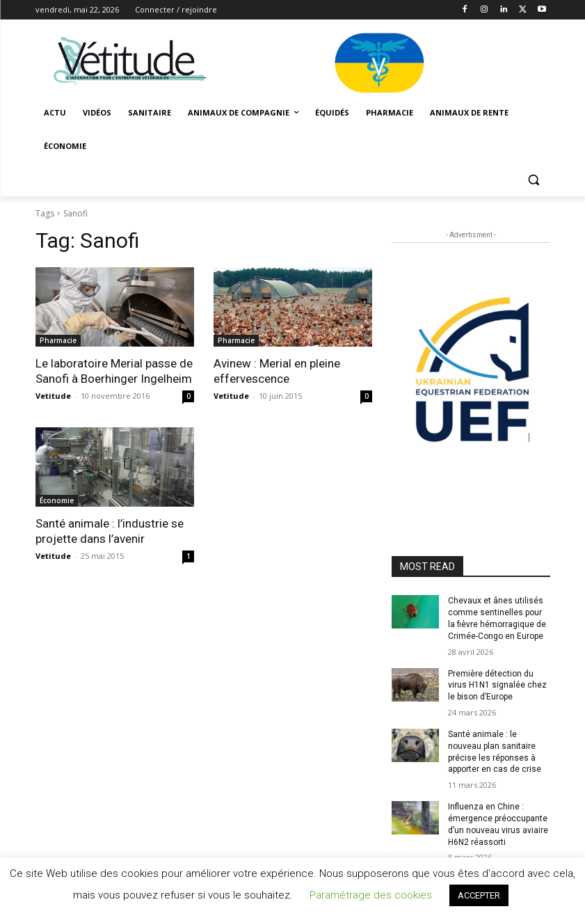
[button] (534, 180)
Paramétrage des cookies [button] (371, 895)
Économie (57, 500)
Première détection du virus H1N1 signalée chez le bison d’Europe (497, 685)
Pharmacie (58, 340)
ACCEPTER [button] (479, 895)
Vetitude (53, 395)
